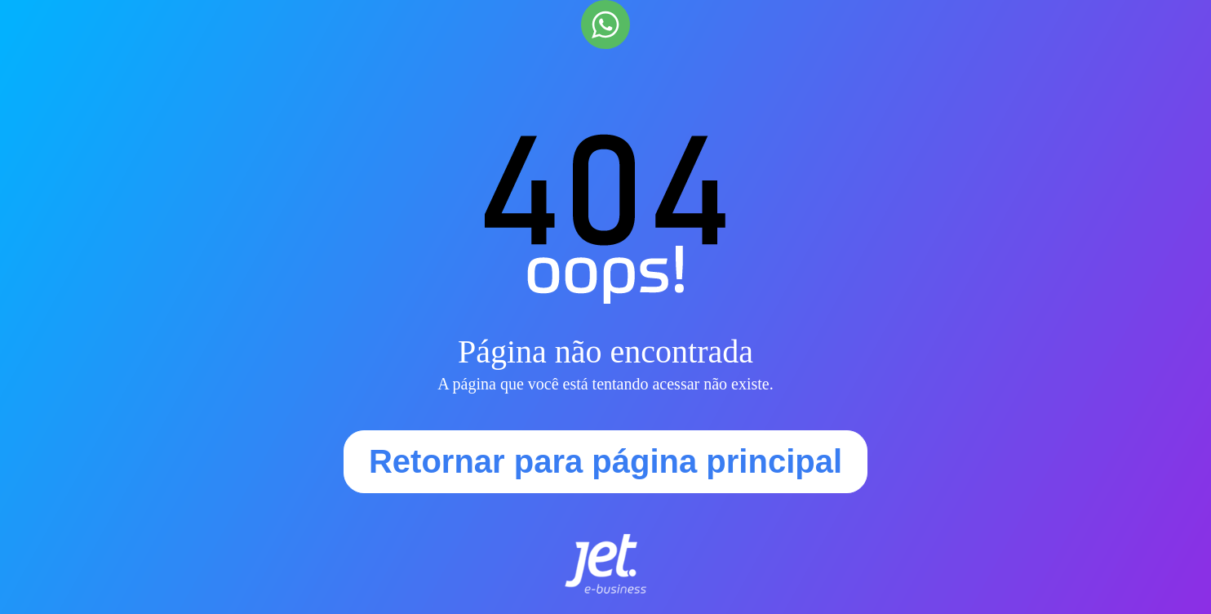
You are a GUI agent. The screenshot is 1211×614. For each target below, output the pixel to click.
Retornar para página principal (605, 461)
